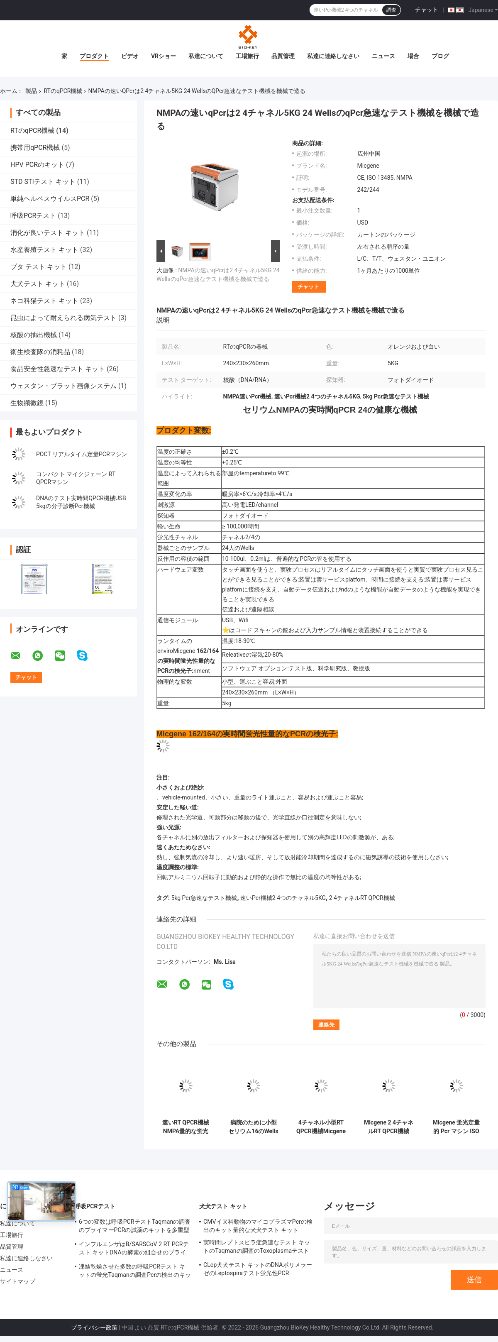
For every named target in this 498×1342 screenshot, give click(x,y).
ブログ (440, 56)
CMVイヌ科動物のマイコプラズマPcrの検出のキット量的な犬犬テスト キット (257, 1225)
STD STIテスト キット (43, 182)
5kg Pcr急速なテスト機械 (204, 898)
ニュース (383, 56)
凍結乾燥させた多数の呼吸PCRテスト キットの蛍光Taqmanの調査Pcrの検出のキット (135, 1272)
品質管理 (283, 56)
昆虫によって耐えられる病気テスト (63, 318)
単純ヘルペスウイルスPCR (49, 199)
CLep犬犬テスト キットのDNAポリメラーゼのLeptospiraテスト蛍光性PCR (257, 1268)
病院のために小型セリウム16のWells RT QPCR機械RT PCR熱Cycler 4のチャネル (253, 1127)
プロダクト (94, 56)
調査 (391, 10)
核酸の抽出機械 (33, 335)
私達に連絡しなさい (333, 56)
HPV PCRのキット (37, 165)
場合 (413, 56)
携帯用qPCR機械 (35, 148)
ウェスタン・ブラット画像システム (63, 386)
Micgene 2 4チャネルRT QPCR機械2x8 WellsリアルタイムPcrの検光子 (388, 1127)
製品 (31, 91)
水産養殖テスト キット (44, 250)
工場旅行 (247, 56)
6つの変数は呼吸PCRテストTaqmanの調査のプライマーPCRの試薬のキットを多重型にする (135, 1227)
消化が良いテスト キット (47, 233)
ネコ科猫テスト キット (44, 301)
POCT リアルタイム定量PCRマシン (81, 454)
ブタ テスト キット (38, 267)
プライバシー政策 (94, 1327)
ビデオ (130, 56)
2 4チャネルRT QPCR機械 (362, 898)
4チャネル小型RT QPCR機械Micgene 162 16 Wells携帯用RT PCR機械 (321, 1127)
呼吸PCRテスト (33, 216)
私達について (205, 56)
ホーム (8, 91)
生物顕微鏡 (27, 403)
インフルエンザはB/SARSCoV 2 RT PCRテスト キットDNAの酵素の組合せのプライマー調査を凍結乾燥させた (134, 1249)
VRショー (163, 56)
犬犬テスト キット (37, 284)
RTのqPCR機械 (63, 91)
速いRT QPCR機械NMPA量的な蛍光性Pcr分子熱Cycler (185, 1127)
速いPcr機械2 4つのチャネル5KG (283, 898)
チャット (426, 9)
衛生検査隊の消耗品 (40, 352)
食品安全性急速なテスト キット (57, 369)
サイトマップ (17, 1281)
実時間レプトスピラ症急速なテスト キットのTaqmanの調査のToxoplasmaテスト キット (256, 1247)
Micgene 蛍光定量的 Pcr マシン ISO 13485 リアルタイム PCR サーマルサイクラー (456, 1127)
